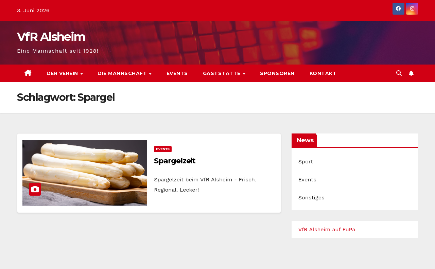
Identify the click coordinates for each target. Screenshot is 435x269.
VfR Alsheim (51, 37)
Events (177, 73)
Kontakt (323, 73)
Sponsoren (277, 73)
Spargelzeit (174, 160)
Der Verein (63, 73)
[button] (399, 73)
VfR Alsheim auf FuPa (326, 229)
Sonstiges (311, 197)
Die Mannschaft (123, 73)
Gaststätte (222, 73)
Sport (305, 161)
